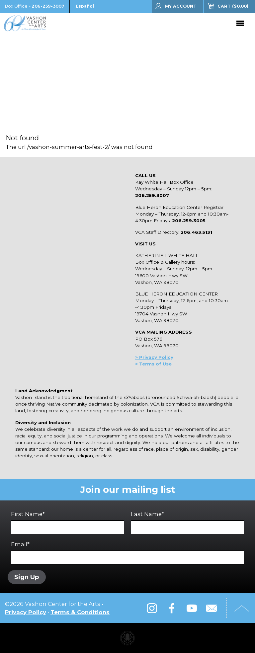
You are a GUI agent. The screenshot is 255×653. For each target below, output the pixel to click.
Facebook (171, 608)
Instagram (151, 608)
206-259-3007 (48, 6)
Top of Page (241, 608)
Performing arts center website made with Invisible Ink (127, 638)
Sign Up (26, 577)
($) (232, 6)
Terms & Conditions (80, 612)
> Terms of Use (153, 363)
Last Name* (187, 522)
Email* (127, 552)
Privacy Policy (25, 612)
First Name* (67, 522)
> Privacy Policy (154, 357)
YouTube (191, 608)
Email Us (211, 608)
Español (85, 6)
